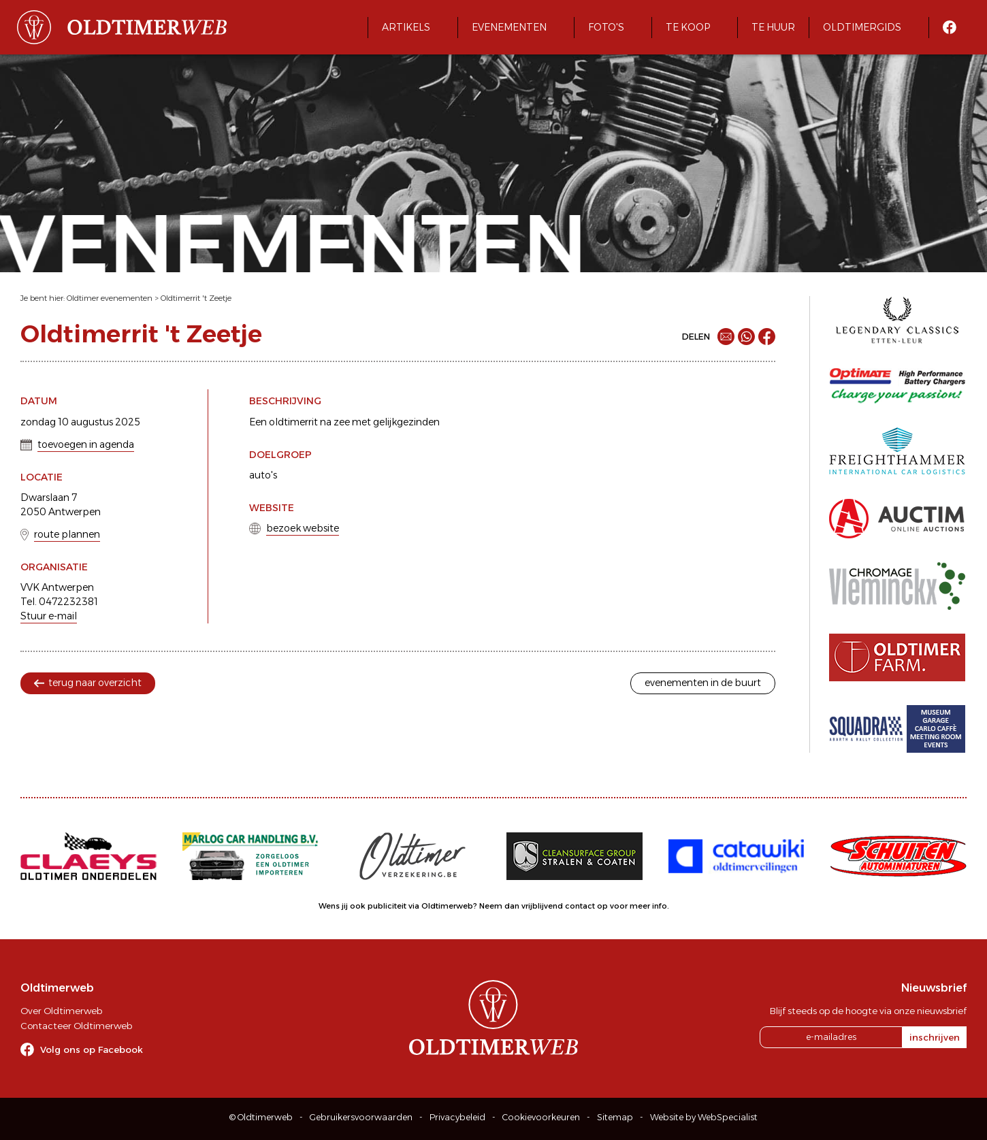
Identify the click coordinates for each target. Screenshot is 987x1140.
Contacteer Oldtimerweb (76, 1025)
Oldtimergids (862, 27)
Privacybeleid (457, 1117)
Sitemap (615, 1117)
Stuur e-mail (48, 616)
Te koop (688, 27)
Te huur (773, 27)
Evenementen (509, 27)
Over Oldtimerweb (61, 1010)
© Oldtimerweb (261, 1117)
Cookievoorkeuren (541, 1117)
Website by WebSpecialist (704, 1117)
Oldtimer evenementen (109, 298)
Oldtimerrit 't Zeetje (196, 298)
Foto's (606, 27)
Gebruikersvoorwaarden (361, 1117)
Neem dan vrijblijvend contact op (543, 906)
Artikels (406, 27)
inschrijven (934, 1037)
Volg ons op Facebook (91, 1049)
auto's (263, 475)
